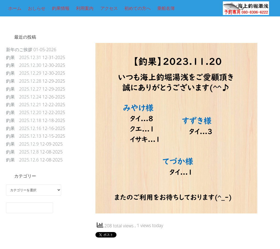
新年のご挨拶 (19, 50)
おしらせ (36, 8)
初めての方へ (137, 8)
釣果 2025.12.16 (23, 128)
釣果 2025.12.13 (23, 136)
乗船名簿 (166, 8)
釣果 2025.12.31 (23, 57)
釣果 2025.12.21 (23, 105)
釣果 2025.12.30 (23, 65)
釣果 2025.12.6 (22, 160)
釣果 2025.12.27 (23, 89)
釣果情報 (60, 8)
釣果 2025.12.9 (22, 144)
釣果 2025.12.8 (22, 152)
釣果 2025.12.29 (23, 73)
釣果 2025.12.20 (23, 112)
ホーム (14, 8)
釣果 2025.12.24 (23, 97)
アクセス (109, 8)
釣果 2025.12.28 (23, 81)
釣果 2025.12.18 (23, 120)
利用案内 (85, 8)
